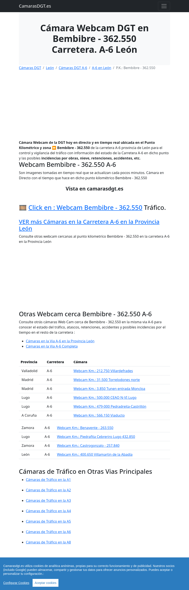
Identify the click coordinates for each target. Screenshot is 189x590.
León (50, 67)
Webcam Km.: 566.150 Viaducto (99, 415)
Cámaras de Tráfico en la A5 (48, 521)
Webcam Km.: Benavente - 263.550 (85, 427)
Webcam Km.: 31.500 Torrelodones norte (106, 379)
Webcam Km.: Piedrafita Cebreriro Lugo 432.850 (96, 436)
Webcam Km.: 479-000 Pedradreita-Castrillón (109, 406)
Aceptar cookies (45, 583)
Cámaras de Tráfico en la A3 (48, 500)
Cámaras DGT (30, 67)
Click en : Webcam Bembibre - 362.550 (85, 207)
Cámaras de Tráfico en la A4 (48, 511)
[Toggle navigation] (164, 6)
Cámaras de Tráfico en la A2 (48, 490)
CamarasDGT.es (35, 6)
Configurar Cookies (16, 583)
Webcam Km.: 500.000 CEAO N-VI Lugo (104, 397)
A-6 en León (101, 67)
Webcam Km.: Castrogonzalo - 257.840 (88, 445)
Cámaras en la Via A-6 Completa (52, 346)
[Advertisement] (94, 104)
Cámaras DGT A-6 (73, 67)
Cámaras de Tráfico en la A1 (48, 479)
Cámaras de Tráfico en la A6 (48, 531)
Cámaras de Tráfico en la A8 (48, 542)
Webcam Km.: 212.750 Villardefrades (103, 370)
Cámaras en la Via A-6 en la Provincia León (60, 341)
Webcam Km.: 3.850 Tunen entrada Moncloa (109, 388)
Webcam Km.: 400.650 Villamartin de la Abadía (95, 454)
